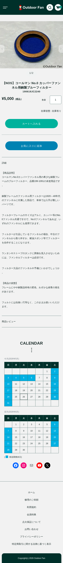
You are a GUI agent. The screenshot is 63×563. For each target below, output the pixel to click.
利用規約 (31, 507)
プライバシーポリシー (31, 536)
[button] (2, 49)
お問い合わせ (31, 529)
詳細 (4, 163)
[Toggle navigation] (8, 7)
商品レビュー (9, 321)
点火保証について (31, 522)
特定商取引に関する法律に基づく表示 (31, 544)
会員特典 (31, 514)
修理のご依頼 (31, 499)
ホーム (31, 492)
